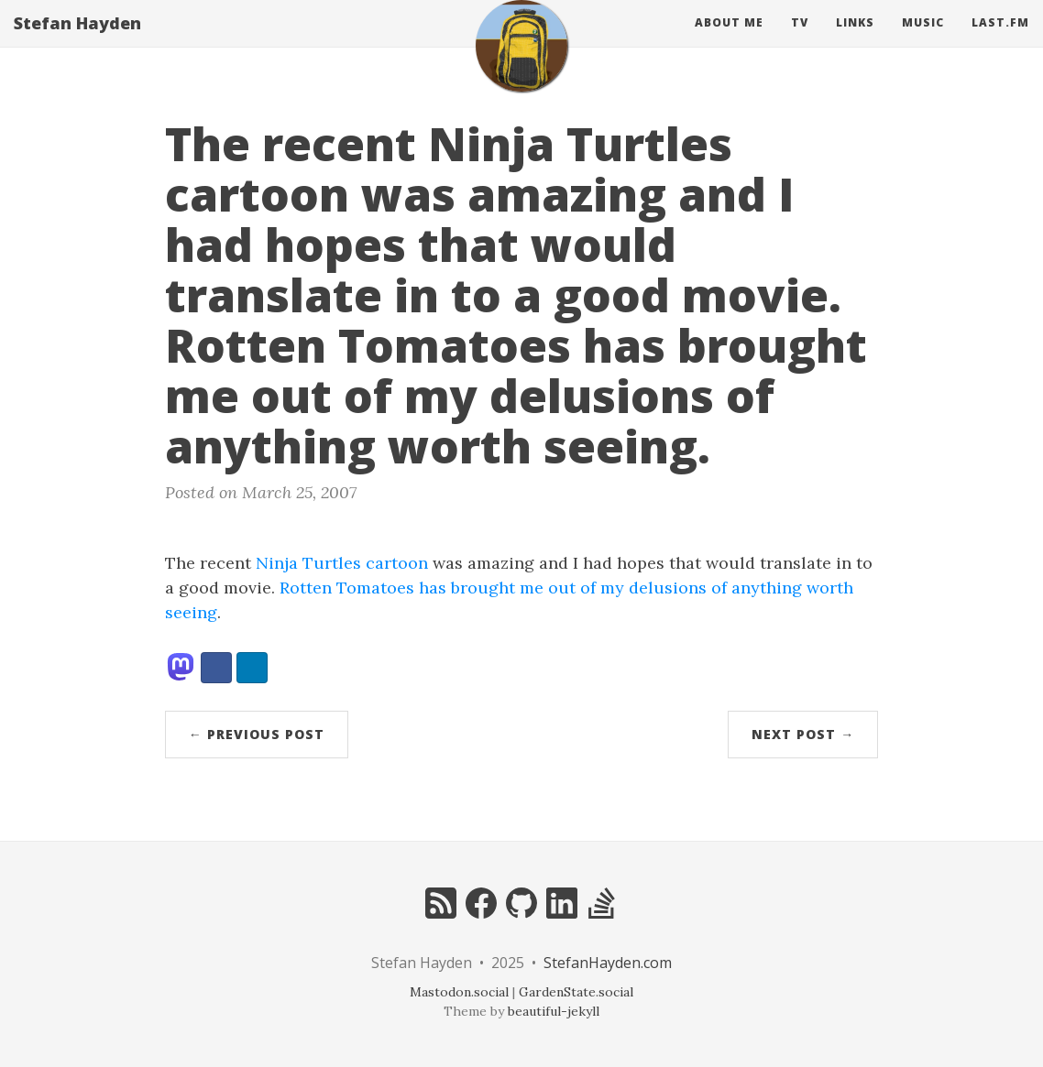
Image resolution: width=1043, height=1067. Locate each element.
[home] (521, 64)
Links (855, 41)
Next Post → (803, 734)
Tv (799, 41)
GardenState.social (576, 992)
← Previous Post (256, 734)
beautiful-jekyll (553, 1011)
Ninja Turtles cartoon (342, 562)
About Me (729, 41)
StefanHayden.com (607, 963)
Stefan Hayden (77, 41)
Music (923, 41)
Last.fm (1000, 41)
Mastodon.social (459, 992)
